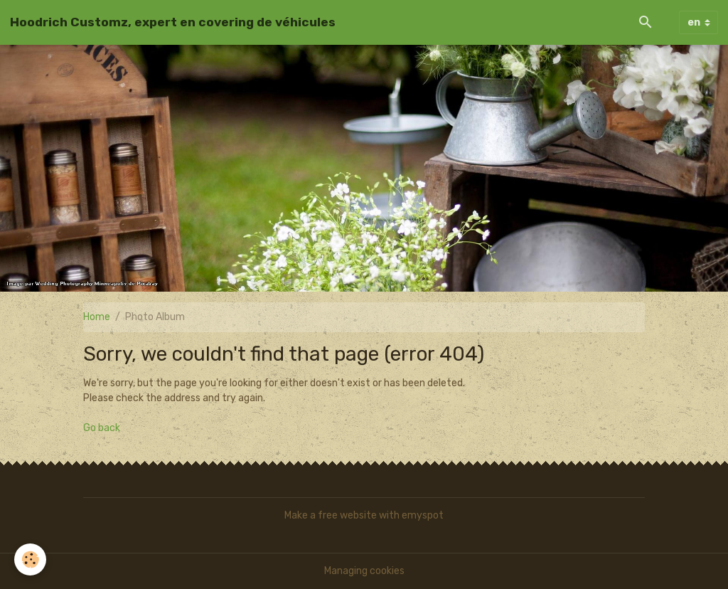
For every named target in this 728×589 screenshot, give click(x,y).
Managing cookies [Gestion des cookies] (364, 571)
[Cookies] (30, 559)
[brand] (173, 22)
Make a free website (330, 515)
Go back (101, 428)
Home (96, 317)
